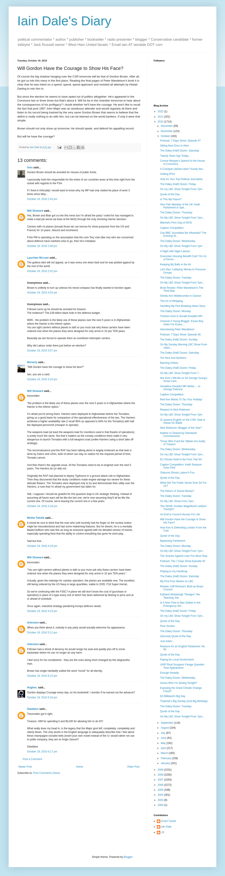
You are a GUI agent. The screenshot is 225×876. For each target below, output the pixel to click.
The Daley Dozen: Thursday (176, 212)
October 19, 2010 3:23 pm (42, 379)
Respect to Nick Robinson (175, 409)
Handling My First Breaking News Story (182, 306)
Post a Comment (32, 759)
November (167, 131)
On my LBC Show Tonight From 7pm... (182, 454)
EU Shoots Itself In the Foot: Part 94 (181, 459)
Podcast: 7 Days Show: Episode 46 (180, 334)
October (166, 136)
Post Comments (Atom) (46, 773)
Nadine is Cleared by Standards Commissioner (178, 435)
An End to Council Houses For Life (180, 514)
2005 (161, 789)
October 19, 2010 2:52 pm (42, 271)
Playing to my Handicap (173, 571)
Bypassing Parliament (172, 540)
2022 (161, 111)
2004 (161, 794)
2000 (161, 805)
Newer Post (25, 766)
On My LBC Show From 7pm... (177, 501)
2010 (161, 121)
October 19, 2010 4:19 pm (42, 546)
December (167, 125)
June (164, 737)
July (163, 732)
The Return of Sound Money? (177, 491)
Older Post (133, 766)
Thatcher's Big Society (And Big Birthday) (184, 701)
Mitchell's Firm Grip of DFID (176, 222)
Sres (30, 167)
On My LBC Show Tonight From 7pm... (182, 217)
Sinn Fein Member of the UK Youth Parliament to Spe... (180, 206)
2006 (161, 784)
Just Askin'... (167, 641)
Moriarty (32, 362)
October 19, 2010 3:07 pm (42, 350)
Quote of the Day (170, 194)
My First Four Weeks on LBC (176, 581)
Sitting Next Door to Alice (174, 145)
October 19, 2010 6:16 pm (42, 697)
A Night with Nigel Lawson (175, 251)
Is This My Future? (171, 199)
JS (162, 832)
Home (79, 766)
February (166, 758)
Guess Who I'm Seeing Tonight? (178, 682)
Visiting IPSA (167, 174)
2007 (161, 779)
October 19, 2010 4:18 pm (42, 506)
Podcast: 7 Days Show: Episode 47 (180, 140)
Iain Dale (166, 826)
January (166, 763)
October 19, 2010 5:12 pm (42, 632)
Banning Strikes (169, 362)
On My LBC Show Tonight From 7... (180, 373)
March (165, 753)
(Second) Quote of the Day (175, 636)
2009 (161, 769)
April (164, 748)
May (163, 743)
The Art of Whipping (171, 301)
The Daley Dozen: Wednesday (177, 241)
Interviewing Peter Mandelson (177, 329)
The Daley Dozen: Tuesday (175, 277)
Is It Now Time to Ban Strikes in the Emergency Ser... (180, 604)
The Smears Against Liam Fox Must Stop (183, 555)
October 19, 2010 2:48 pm (42, 246)
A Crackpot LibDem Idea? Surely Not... (182, 169)
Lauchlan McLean (38, 257)
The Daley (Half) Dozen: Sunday (179, 339)
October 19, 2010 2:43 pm (42, 199)
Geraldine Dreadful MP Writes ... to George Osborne (180, 388)
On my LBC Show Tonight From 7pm (181, 189)
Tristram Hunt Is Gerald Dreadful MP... (182, 316)
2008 (161, 774)
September (167, 722)
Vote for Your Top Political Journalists (181, 179)
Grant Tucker (168, 821)
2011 (161, 116)
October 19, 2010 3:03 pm (42, 292)
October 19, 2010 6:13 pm (42, 675)
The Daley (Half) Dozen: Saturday (179, 150)
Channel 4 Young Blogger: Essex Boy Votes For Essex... (181, 323)
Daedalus (33, 708)
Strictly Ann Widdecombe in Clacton (180, 295)
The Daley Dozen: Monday (175, 311)
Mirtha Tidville (35, 517)
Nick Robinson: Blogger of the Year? (181, 427)
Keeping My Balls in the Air (175, 264)
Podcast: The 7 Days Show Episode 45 (182, 561)
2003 (161, 800)
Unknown (33, 622)
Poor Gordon (167, 626)
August (165, 727)
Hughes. (32, 687)
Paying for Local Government (177, 659)
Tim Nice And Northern (173, 357)
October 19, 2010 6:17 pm (42, 751)
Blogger (128, 856)
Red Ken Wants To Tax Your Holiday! (181, 399)
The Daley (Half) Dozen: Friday (178, 184)
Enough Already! (169, 672)
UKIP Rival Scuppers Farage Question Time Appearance (182, 666)
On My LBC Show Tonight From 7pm (181, 246)
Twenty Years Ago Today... (175, 155)
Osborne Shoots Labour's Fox (177, 472)
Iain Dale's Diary (64, 21)
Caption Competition (172, 227)
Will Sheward (35, 210)
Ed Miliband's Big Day (172, 696)
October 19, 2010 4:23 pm (42, 611)
